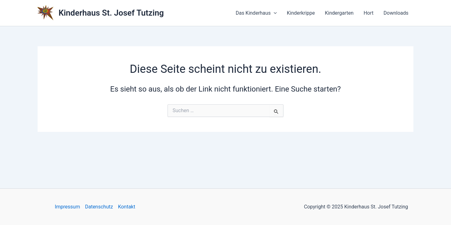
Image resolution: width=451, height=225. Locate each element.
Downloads (396, 13)
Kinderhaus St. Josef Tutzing (111, 13)
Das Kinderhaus (256, 13)
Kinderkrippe (301, 13)
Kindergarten (339, 13)
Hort (369, 13)
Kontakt (126, 207)
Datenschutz (99, 207)
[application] (274, 13)
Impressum (67, 207)
